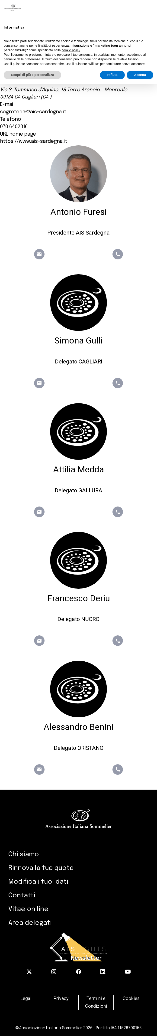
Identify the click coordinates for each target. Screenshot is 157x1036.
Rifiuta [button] (112, 75)
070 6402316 (14, 126)
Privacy (60, 998)
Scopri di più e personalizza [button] (32, 75)
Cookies (131, 998)
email (39, 254)
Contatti (21, 895)
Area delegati (30, 923)
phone (118, 254)
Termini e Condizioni (96, 1002)
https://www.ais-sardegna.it (33, 141)
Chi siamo (23, 854)
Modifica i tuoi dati (38, 882)
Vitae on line (28, 909)
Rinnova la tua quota (41, 868)
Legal (25, 998)
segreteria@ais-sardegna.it (33, 111)
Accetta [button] (140, 75)
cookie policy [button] (71, 50)
